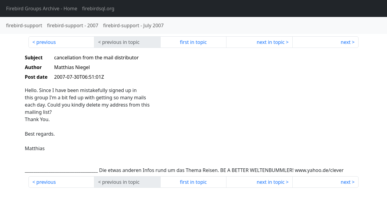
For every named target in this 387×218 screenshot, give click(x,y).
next (346, 42)
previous (46, 42)
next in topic (271, 42)
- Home (41, 8)
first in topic (193, 42)
